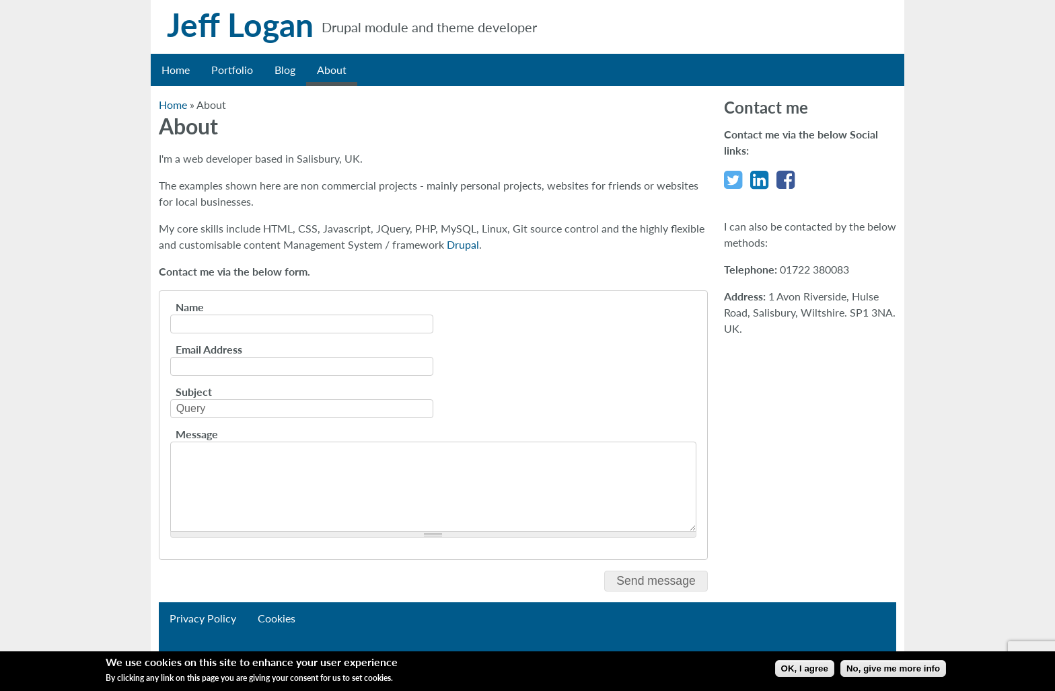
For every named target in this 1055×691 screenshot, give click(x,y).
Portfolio (232, 69)
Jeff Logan (240, 24)
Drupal (463, 244)
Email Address (209, 349)
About (332, 69)
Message (197, 434)
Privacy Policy (203, 618)
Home (175, 69)
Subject (194, 392)
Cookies (276, 618)
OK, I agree (804, 668)
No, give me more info (893, 668)
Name (190, 307)
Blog (285, 69)
